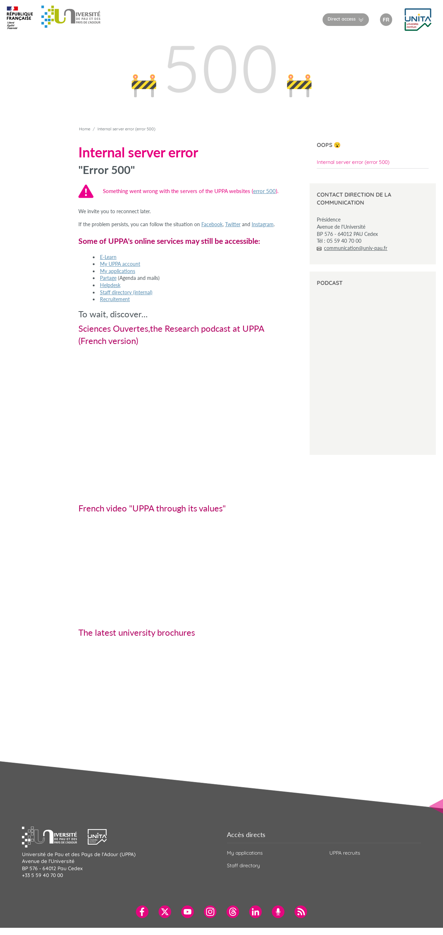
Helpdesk (110, 285)
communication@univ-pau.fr (355, 248)
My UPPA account (120, 264)
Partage (108, 278)
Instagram (263, 224)
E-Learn (108, 257)
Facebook (212, 224)
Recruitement (115, 299)
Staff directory (243, 865)
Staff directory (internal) (126, 292)
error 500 (264, 191)
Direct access (342, 19)
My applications (117, 271)
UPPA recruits (344, 853)
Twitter (233, 224)
